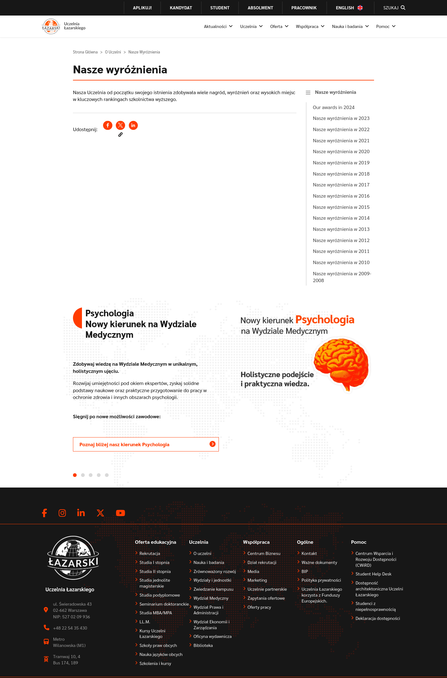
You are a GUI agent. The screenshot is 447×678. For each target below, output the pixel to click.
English (345, 7)
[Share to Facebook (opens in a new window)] (107, 125)
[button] (120, 134)
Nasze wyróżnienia (335, 92)
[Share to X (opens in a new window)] (120, 125)
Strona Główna (85, 51)
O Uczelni (113, 51)
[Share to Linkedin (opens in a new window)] (133, 125)
